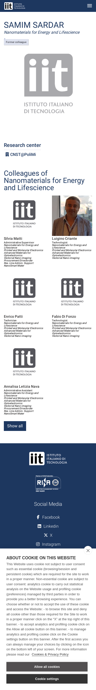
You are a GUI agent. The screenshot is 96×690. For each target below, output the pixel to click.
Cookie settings (47, 679)
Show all (15, 425)
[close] (88, 550)
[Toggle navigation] (89, 6)
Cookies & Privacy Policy (50, 654)
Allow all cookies (47, 667)
